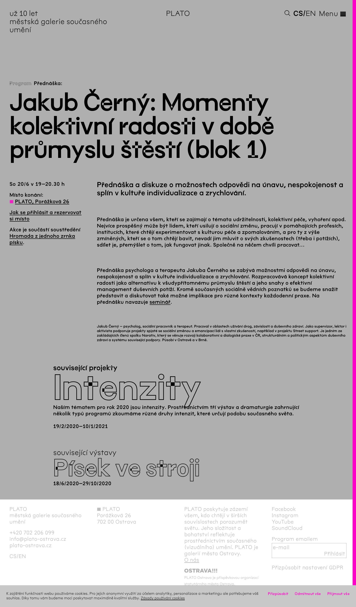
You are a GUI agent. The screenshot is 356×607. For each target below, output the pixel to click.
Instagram (285, 515)
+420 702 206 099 (32, 533)
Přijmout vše (338, 594)
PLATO (178, 13)
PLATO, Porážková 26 (42, 201)
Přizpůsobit (278, 594)
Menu (332, 14)
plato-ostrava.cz (31, 545)
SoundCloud (287, 528)
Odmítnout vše (308, 594)
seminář (160, 302)
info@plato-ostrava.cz (38, 539)
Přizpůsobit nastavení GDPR (308, 567)
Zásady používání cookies (163, 598)
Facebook (284, 509)
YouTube (283, 522)
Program (21, 83)
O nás (191, 560)
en (311, 13)
